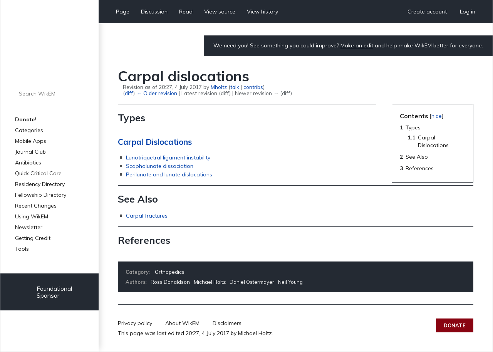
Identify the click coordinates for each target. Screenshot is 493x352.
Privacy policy (135, 323)
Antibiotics (28, 162)
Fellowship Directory (40, 194)
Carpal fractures (147, 215)
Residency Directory (40, 184)
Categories (29, 130)
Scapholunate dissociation (159, 166)
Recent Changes (36, 205)
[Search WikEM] (49, 93)
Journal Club (30, 151)
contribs (253, 87)
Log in (467, 11)
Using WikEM (31, 216)
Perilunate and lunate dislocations (169, 174)
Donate (455, 325)
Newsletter (28, 227)
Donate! (25, 119)
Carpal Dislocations (155, 142)
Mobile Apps (30, 140)
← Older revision (156, 93)
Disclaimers (227, 323)
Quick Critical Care (38, 173)
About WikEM (182, 323)
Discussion (154, 11)
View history (262, 11)
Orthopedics (169, 272)
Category (137, 272)
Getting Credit (32, 238)
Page (122, 11)
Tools (22, 248)
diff (129, 93)
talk (234, 87)
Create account (427, 11)
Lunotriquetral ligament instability (168, 157)
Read (186, 11)
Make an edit (356, 45)
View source (219, 11)
